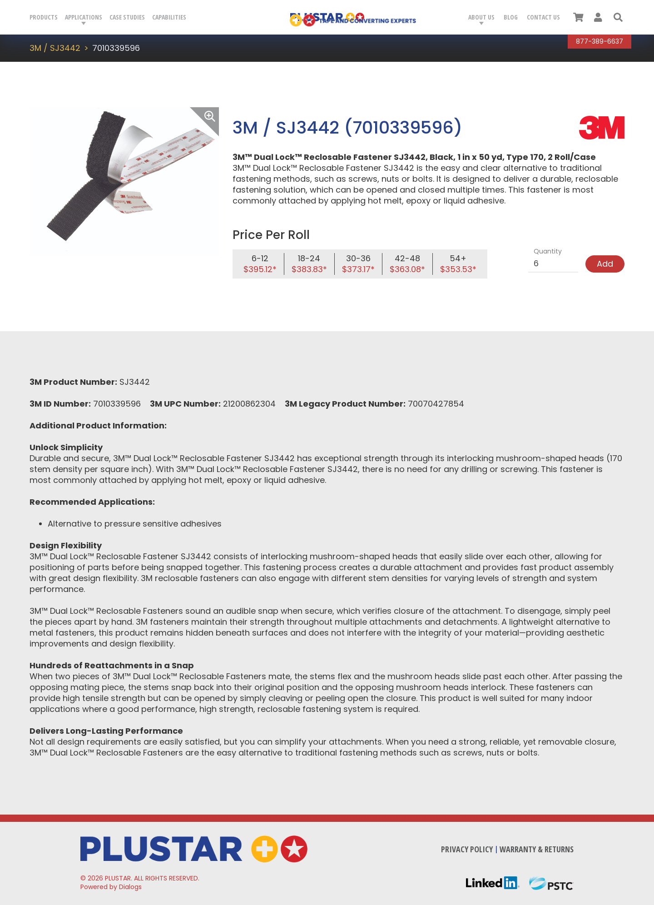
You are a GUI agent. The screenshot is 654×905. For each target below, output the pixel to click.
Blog (511, 17)
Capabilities (169, 17)
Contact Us (543, 17)
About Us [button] (481, 17)
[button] (618, 17)
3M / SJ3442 (55, 48)
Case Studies (127, 17)
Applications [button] (83, 17)
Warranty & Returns (537, 849)
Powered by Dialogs (111, 886)
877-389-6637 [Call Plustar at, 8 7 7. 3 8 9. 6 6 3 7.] (599, 41)
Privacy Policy (467, 849)
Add (605, 263)
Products (44, 17)
